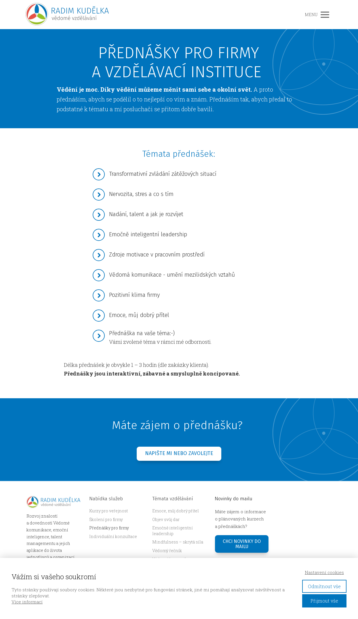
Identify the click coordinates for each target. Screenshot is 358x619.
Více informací (27, 602)
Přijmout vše (324, 601)
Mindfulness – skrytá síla (177, 542)
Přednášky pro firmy (109, 528)
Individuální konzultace (113, 536)
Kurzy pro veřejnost (108, 511)
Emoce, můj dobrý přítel (175, 511)
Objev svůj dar (166, 519)
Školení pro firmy (106, 519)
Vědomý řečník (167, 550)
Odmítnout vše (324, 586)
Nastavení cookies (324, 572)
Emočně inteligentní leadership (172, 530)
